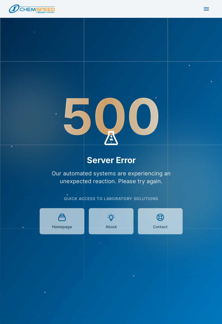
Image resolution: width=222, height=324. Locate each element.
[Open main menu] (206, 8)
